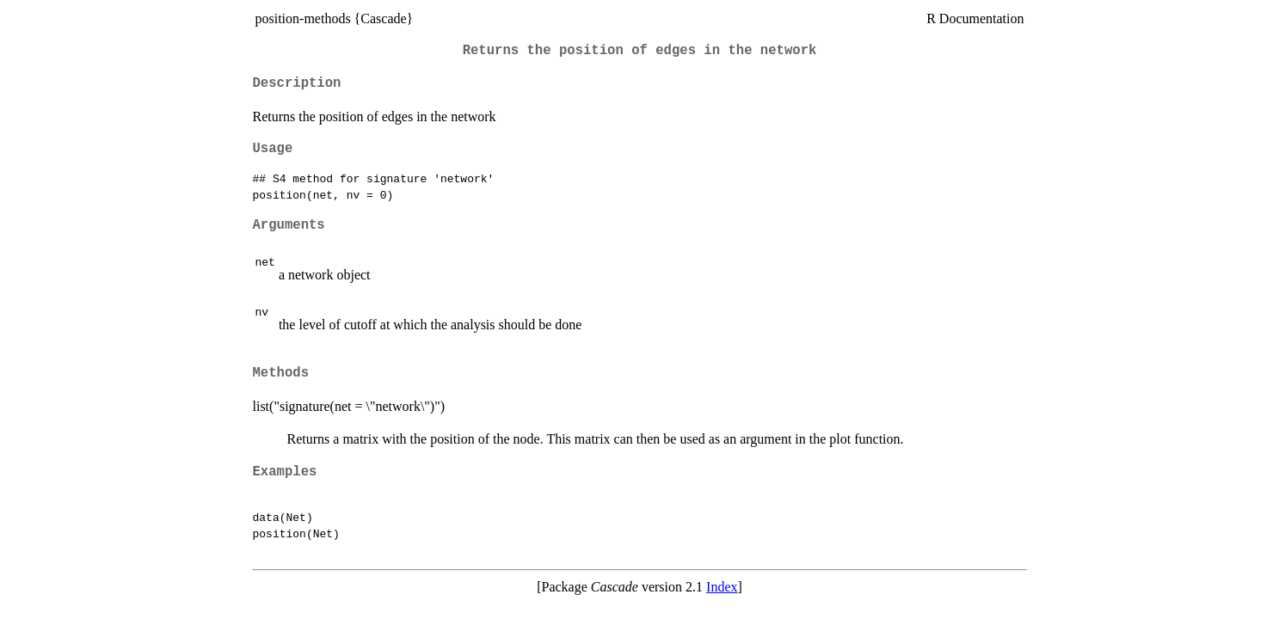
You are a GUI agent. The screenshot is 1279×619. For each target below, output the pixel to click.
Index (721, 586)
